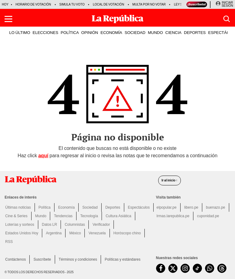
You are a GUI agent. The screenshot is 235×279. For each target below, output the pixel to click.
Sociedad (90, 207)
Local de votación (108, 4)
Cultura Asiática (118, 216)
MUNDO (155, 32)
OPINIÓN (89, 32)
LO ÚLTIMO (19, 32)
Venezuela (97, 233)
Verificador (101, 224)
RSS (9, 242)
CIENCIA (173, 32)
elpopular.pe (167, 207)
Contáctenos (15, 259)
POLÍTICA (70, 32)
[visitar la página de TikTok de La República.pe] (197, 268)
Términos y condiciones (78, 259)
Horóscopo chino (127, 233)
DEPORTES (195, 32)
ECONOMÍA (111, 32)
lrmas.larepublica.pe (173, 216)
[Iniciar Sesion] (224, 4)
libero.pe (191, 207)
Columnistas (75, 224)
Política (44, 207)
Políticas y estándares (122, 259)
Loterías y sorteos (19, 224)
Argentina (54, 233)
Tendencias (63, 216)
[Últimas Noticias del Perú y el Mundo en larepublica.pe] (117, 19)
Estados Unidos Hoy (21, 233)
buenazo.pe (215, 207)
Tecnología (89, 216)
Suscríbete (42, 259)
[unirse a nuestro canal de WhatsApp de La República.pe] (209, 268)
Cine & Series (16, 216)
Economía (66, 207)
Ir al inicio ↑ (169, 180)
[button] (8, 19)
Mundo (41, 216)
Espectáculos (139, 207)
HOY (5, 4)
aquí (43, 155)
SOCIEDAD (135, 32)
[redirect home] (78, 180)
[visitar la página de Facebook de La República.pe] (160, 268)
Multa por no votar (149, 4)
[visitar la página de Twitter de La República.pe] (172, 268)
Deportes (112, 207)
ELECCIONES (45, 32)
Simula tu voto (72, 4)
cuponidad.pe (208, 216)
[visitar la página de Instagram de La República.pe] (185, 268)
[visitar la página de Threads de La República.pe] (221, 268)
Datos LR (49, 224)
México (75, 233)
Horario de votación (33, 4)
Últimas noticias (18, 207)
